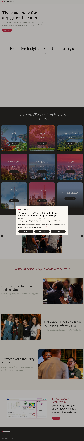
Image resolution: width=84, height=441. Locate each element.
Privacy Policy (51, 226)
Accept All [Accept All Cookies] (58, 231)
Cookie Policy (44, 226)
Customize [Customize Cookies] (42, 231)
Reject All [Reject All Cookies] (26, 231)
